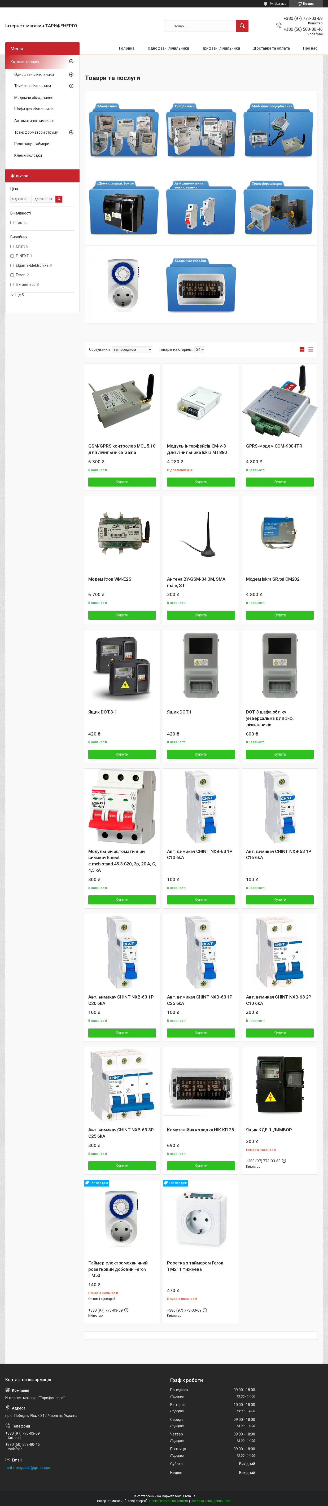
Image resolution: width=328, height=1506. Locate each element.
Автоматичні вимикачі (34, 121)
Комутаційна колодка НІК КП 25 (200, 1129)
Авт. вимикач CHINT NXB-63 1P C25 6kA (199, 1000)
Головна (126, 48)
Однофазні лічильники (168, 48)
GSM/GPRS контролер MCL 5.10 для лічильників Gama (122, 449)
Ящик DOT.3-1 (102, 712)
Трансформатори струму (36, 132)
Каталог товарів (25, 62)
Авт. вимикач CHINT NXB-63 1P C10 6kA (199, 854)
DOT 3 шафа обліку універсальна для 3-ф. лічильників (270, 718)
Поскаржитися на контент (168, 1501)
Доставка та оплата (271, 48)
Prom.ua (189, 1496)
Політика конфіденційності (211, 1501)
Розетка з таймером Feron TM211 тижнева (195, 1266)
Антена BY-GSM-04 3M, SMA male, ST (196, 582)
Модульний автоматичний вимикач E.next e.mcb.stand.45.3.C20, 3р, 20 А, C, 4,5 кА (122, 861)
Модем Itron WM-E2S (109, 579)
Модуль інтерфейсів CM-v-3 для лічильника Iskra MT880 (197, 449)
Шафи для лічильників (34, 109)
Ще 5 (19, 295)
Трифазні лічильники (221, 48)
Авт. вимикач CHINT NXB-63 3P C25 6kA (121, 1133)
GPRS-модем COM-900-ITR (274, 446)
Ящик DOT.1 (179, 712)
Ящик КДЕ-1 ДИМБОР (269, 1129)
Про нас (310, 48)
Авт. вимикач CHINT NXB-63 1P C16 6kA (278, 854)
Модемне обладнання (33, 97)
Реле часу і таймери (31, 144)
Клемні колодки (28, 155)
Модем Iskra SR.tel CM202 (273, 579)
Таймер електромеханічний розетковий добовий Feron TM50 (118, 1269)
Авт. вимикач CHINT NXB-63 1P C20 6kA (121, 1000)
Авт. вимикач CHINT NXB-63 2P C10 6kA (278, 1000)
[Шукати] (242, 26)
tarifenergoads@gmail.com (28, 1467)
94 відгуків (278, 4)
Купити (122, 482)
